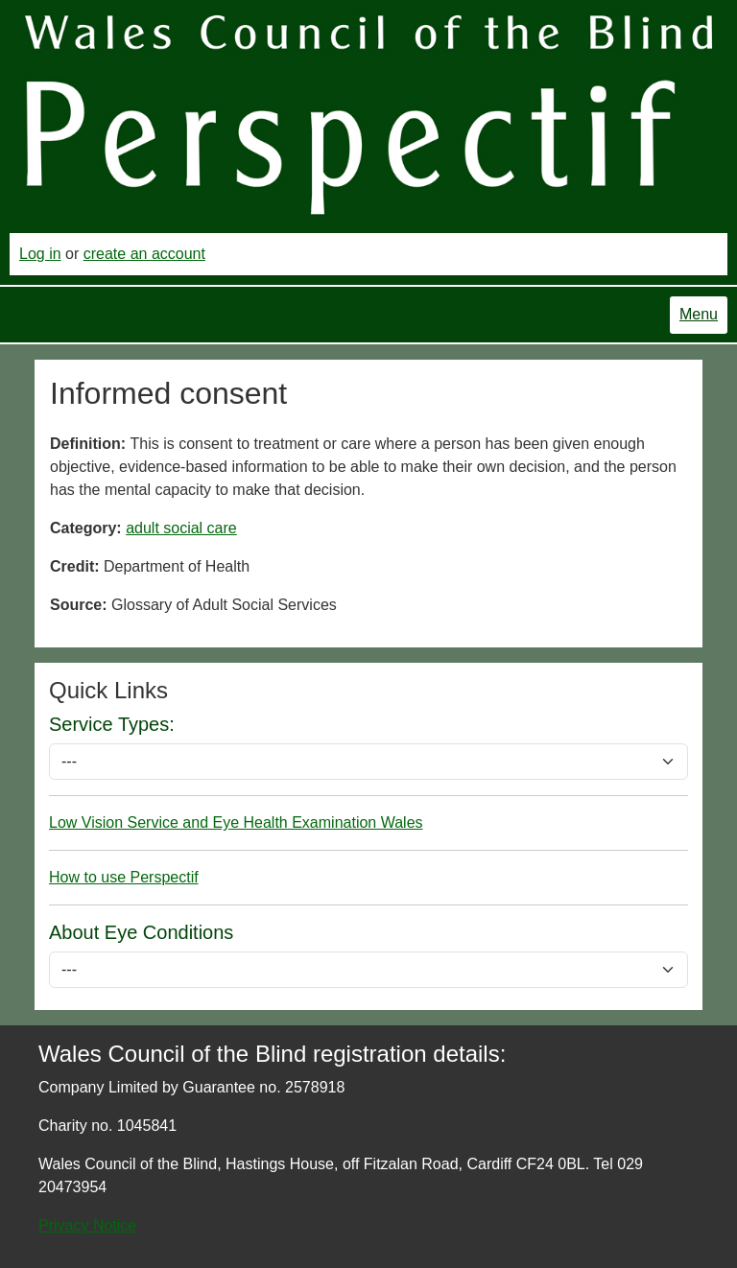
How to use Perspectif (124, 877)
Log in (40, 254)
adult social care (181, 528)
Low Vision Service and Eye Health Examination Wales (236, 822)
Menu (698, 314)
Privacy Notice (87, 1225)
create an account (144, 254)
